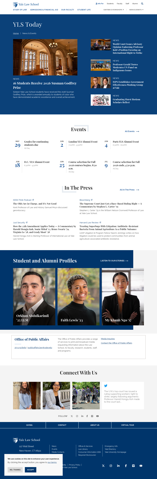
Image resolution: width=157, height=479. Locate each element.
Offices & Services (85, 446)
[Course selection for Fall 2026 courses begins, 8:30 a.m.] (78, 167)
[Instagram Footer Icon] (110, 466)
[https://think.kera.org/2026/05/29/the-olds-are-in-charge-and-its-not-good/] (45, 206)
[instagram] (77, 416)
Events (54, 449)
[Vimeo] (92, 416)
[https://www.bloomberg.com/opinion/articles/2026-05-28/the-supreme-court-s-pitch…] (112, 207)
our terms (52, 462)
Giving (29, 425)
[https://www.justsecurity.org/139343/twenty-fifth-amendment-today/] (45, 231)
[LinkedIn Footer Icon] (118, 466)
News (54, 446)
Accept (30, 470)
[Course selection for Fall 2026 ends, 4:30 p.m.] (123, 167)
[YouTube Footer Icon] (141, 466)
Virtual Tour (127, 425)
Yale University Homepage (115, 452)
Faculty (119, 4)
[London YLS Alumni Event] (78, 144)
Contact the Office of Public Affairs (116, 343)
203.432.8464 (20, 347)
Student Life (84, 10)
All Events (130, 131)
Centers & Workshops (112, 10)
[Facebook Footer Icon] (126, 466)
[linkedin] (82, 416)
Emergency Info (111, 446)
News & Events (135, 10)
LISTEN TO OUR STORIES (113, 261)
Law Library (83, 449)
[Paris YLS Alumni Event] (123, 144)
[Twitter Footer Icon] (103, 466)
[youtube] (97, 416)
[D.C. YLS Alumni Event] (34, 167)
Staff (127, 4)
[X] (72, 416)
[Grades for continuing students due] (34, 144)
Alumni (135, 4)
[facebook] (87, 416)
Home (16, 33)
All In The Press (127, 190)
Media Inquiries (108, 339)
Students (110, 4)
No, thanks (15, 470)
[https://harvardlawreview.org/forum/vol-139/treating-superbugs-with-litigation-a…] (112, 231)
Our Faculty (67, 10)
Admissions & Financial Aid (44, 10)
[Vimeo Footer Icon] (133, 466)
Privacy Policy (74, 465)
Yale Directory (110, 449)
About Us (94, 425)
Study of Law (20, 10)
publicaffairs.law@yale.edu (40, 347)
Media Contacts (58, 452)
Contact (62, 425)
